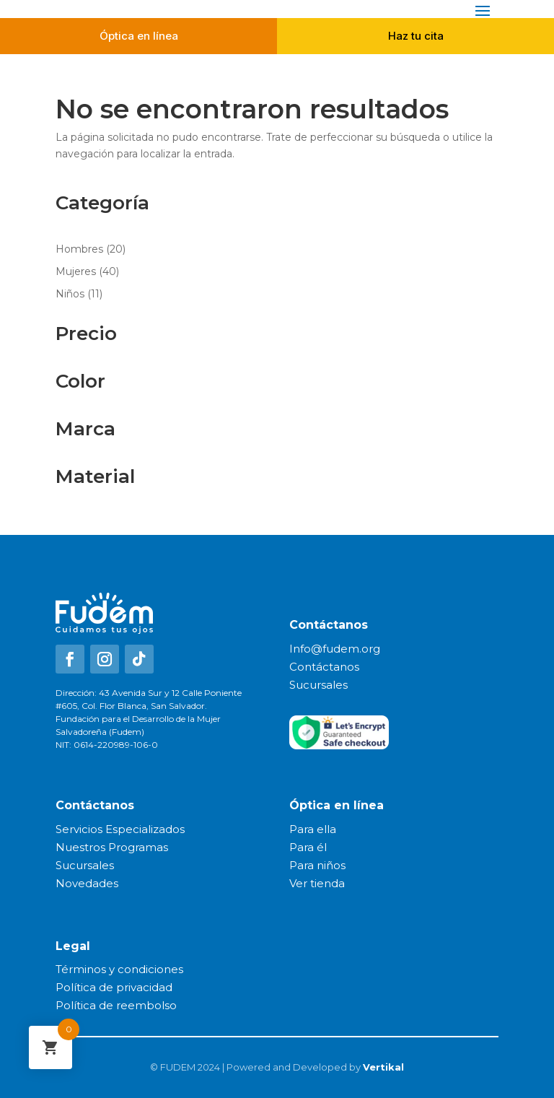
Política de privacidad (114, 987)
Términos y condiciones (119, 969)
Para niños (317, 865)
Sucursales (318, 685)
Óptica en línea (139, 36)
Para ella (312, 829)
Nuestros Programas (112, 847)
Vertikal (383, 1067)
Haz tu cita (416, 36)
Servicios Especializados (120, 829)
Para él (308, 847)
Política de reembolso (116, 1005)
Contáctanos (324, 667)
